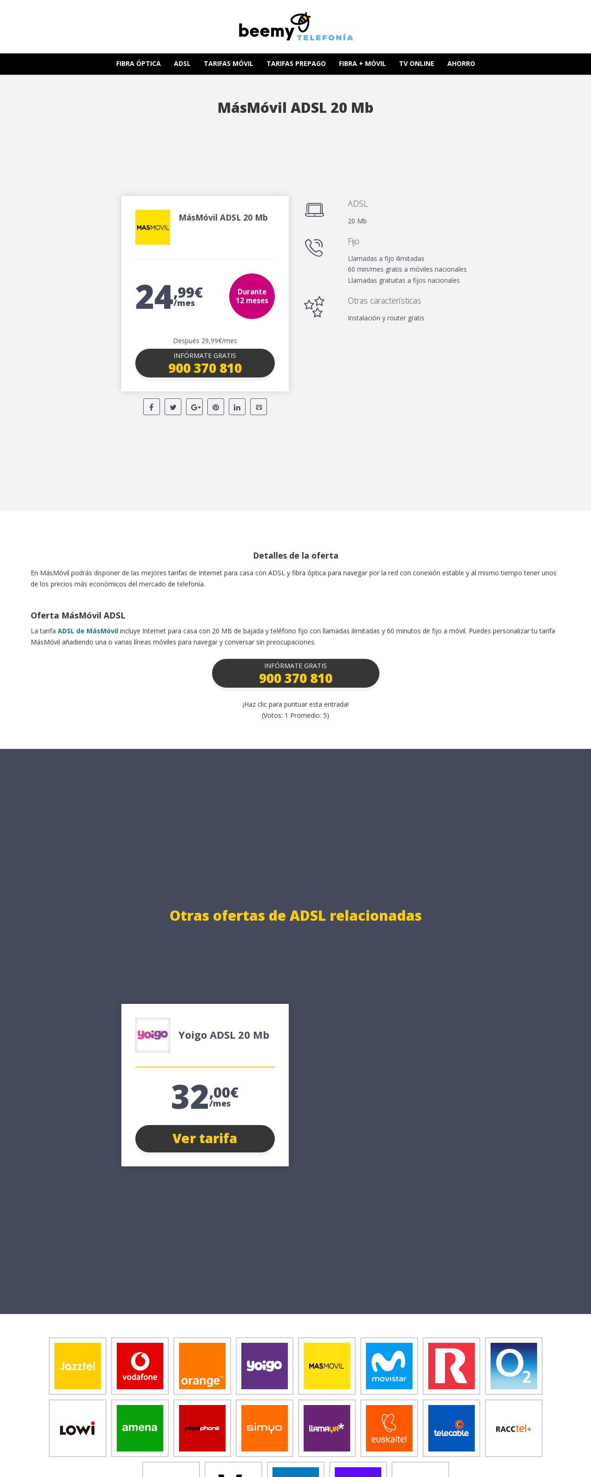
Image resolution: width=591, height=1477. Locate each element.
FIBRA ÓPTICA (138, 63)
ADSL (182, 63)
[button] (205, 363)
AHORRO (461, 63)
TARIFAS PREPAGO (296, 63)
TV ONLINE (416, 63)
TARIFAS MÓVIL (228, 63)
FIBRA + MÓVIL (362, 63)
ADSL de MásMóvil (88, 630)
